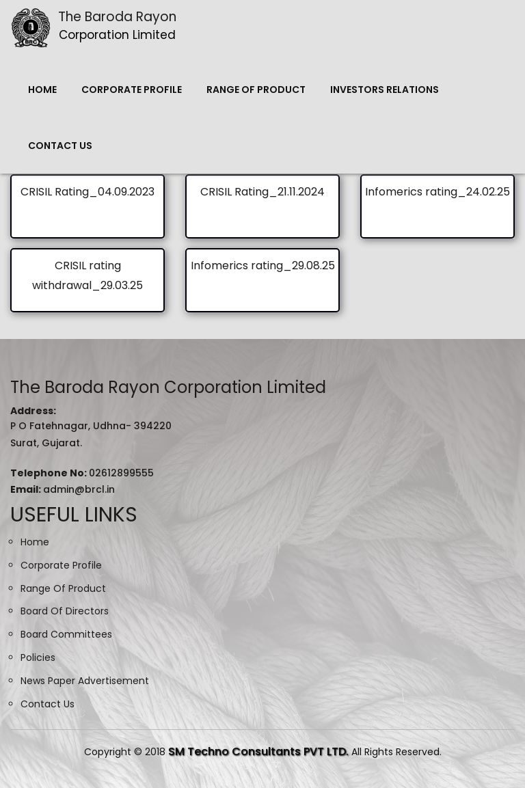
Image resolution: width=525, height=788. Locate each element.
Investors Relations (384, 89)
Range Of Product (256, 89)
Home (42, 89)
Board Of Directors (65, 611)
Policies (38, 657)
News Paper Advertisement (85, 681)
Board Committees (66, 634)
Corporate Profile (131, 89)
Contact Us (60, 145)
